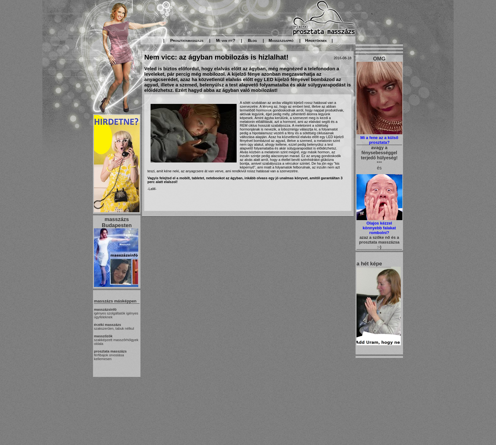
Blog (252, 40)
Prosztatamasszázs (186, 40)
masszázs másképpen (115, 301)
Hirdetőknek (316, 40)
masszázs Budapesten (117, 222)
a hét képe (369, 263)
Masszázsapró (281, 40)
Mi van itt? (225, 40)
